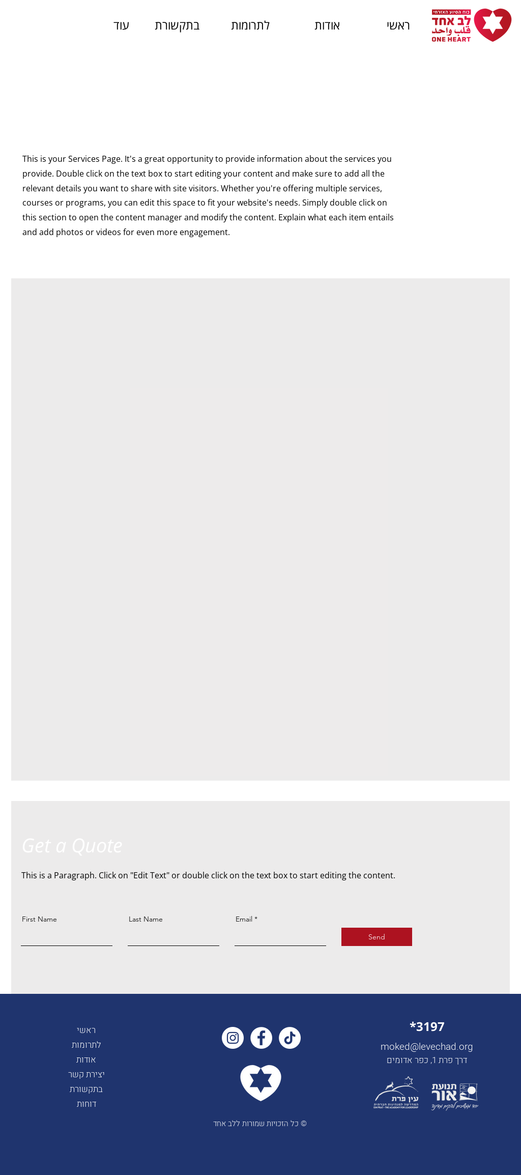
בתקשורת (86, 1089)
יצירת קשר (86, 1074)
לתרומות (86, 1045)
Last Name (146, 919)
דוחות (86, 1104)
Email (244, 919)
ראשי (86, 1030)
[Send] (376, 937)
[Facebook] (261, 1038)
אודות (86, 1059)
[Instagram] (233, 1038)
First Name (39, 919)
